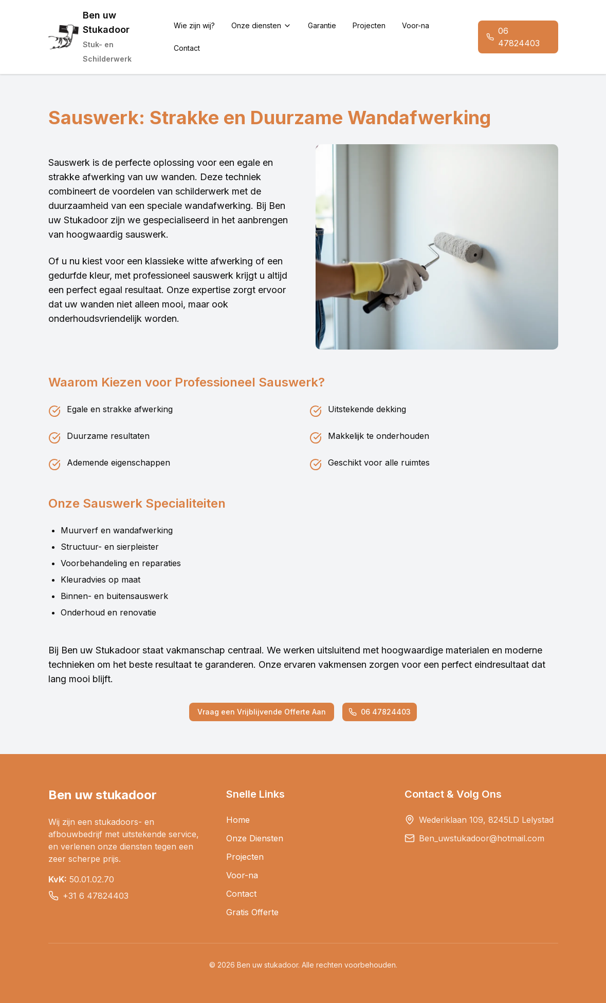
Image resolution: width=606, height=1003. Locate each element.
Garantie (322, 25)
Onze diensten (261, 25)
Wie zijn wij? (194, 25)
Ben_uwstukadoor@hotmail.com (481, 838)
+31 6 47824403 (95, 896)
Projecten (369, 25)
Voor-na (415, 25)
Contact (187, 48)
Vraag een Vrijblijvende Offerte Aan (261, 711)
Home (238, 820)
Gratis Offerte (252, 912)
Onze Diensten (254, 838)
